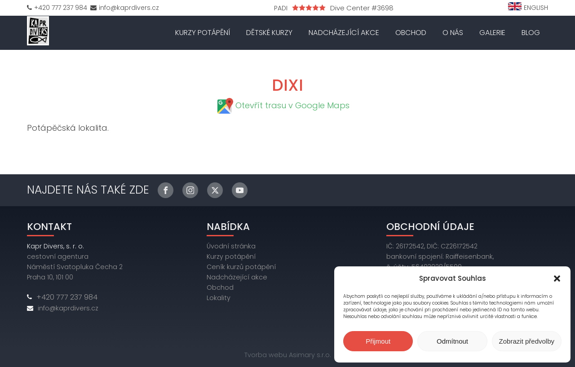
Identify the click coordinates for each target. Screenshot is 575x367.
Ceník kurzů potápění (241, 266)
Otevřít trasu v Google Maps (292, 105)
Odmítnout (452, 341)
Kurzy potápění (202, 32)
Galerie (492, 32)
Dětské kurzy (269, 32)
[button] (557, 278)
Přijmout (378, 341)
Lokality (218, 297)
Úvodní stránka (231, 246)
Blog (531, 32)
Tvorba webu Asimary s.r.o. (287, 354)
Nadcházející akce (344, 32)
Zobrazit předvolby (526, 341)
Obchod (410, 32)
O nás (452, 32)
